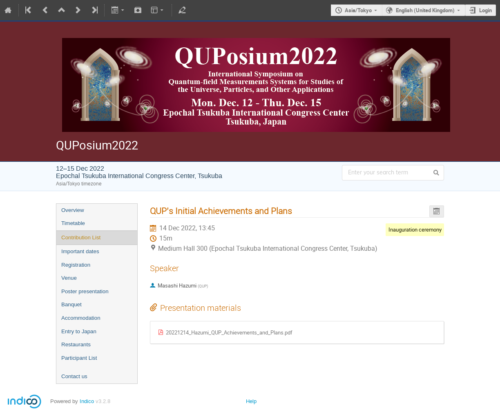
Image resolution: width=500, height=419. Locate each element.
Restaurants (76, 344)
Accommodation (80, 318)
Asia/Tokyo (358, 10)
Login (485, 10)
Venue (69, 278)
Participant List (79, 358)
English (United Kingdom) (425, 10)
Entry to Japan (78, 331)
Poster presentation (85, 291)
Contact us (74, 376)
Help (251, 401)
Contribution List (80, 237)
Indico (87, 401)
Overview (72, 210)
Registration (75, 265)
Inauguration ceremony (415, 229)
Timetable (73, 223)
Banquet (71, 304)
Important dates (80, 251)
